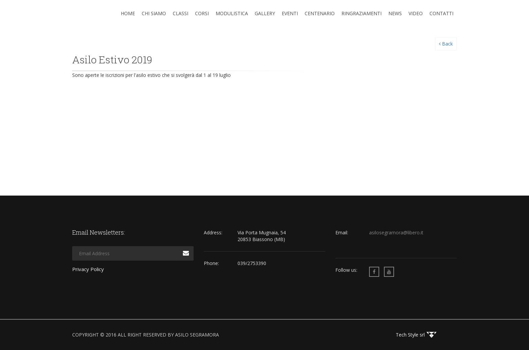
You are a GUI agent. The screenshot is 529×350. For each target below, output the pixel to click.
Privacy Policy (88, 269)
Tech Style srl (410, 334)
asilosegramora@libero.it (396, 232)
